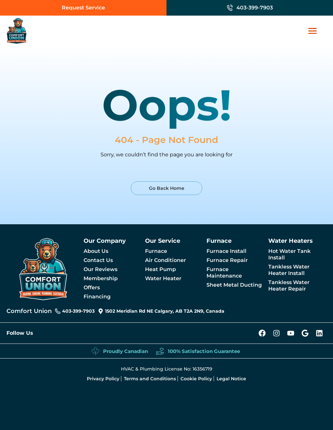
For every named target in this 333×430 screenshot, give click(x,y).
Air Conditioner (165, 260)
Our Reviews (100, 269)
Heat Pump (160, 269)
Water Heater (163, 278)
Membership (101, 278)
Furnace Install (226, 251)
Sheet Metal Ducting (234, 285)
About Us (96, 251)
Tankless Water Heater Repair (289, 285)
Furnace (156, 251)
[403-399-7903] (230, 8)
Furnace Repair (227, 260)
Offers (92, 287)
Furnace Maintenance (224, 272)
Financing (97, 296)
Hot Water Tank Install (289, 254)
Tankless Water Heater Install (289, 270)
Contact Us (98, 260)
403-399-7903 (254, 8)
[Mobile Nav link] (315, 30)
